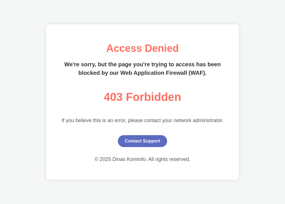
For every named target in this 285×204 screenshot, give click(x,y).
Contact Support (142, 141)
